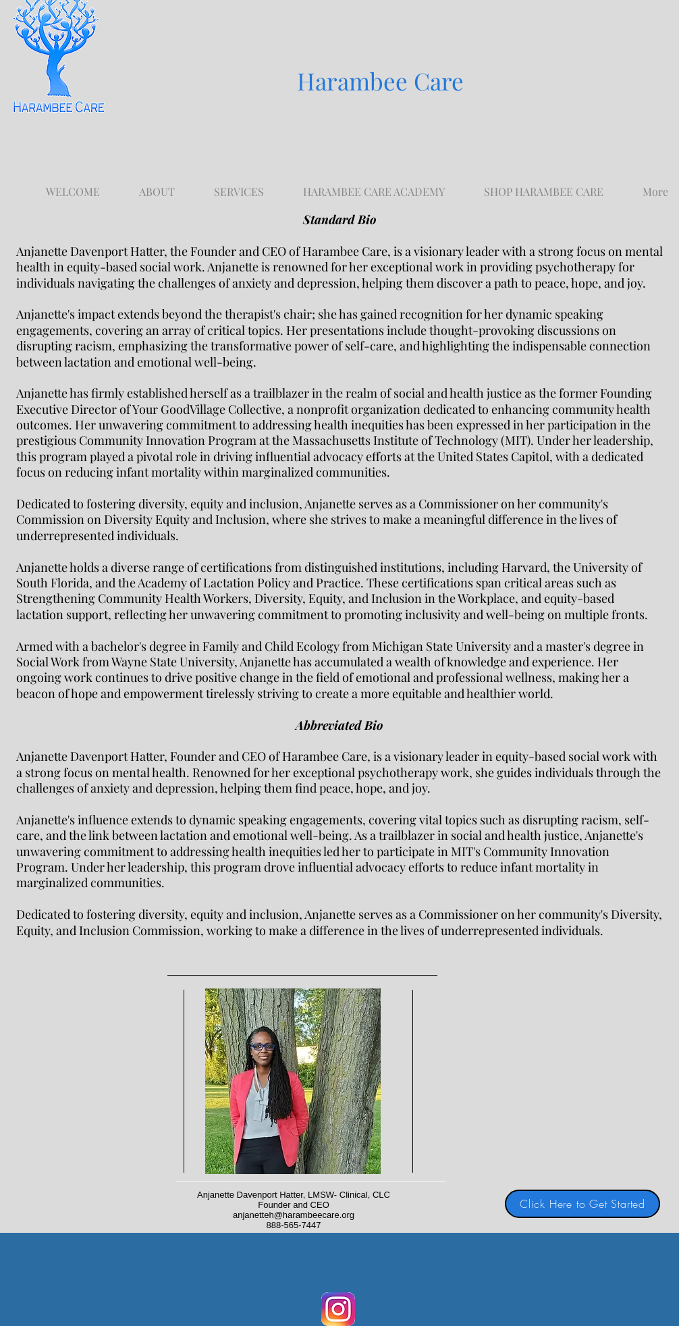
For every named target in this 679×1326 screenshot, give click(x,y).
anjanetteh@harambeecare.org (293, 1215)
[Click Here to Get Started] (582, 1204)
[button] (238, 185)
